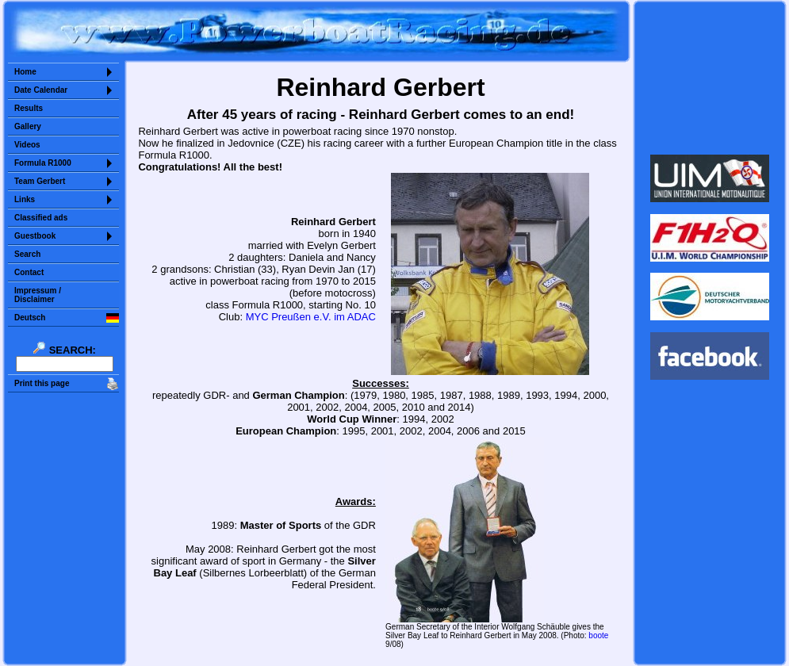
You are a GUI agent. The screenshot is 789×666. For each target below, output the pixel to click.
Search (27, 254)
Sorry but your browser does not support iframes (710, 77)
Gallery (27, 126)
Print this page (41, 383)
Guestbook (35, 236)
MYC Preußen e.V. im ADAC (311, 317)
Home (25, 71)
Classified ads (40, 217)
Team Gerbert (39, 181)
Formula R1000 (42, 163)
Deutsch (29, 317)
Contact (29, 272)
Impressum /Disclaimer (37, 295)
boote (598, 635)
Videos (27, 144)
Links (24, 199)
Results (28, 108)
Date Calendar (40, 90)
